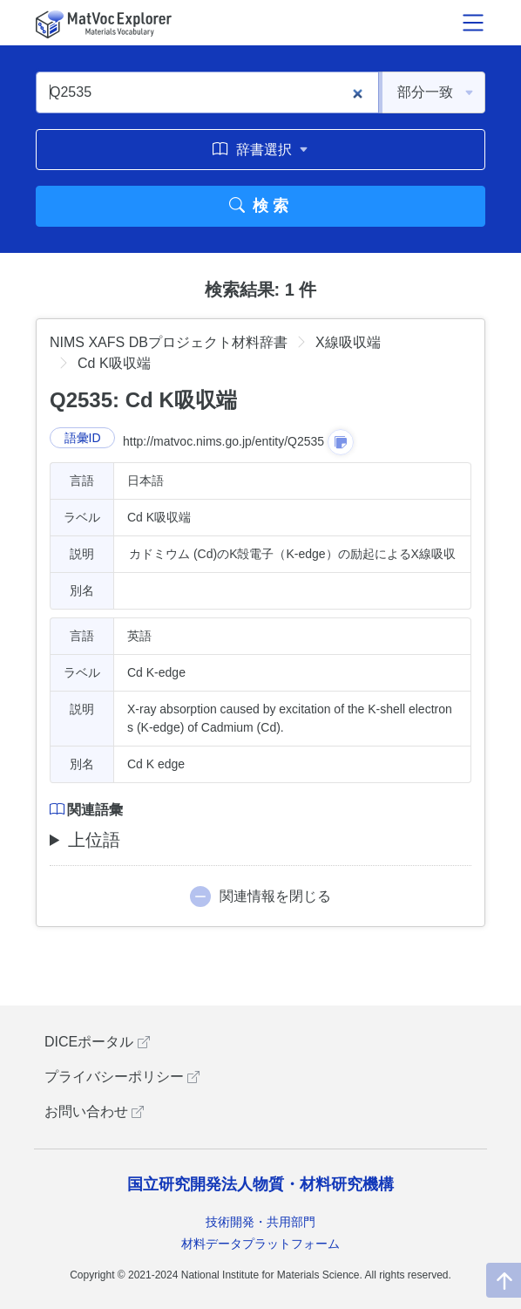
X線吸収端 (348, 342)
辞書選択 (260, 149)
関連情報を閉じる (275, 896)
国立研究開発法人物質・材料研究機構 (260, 1184)
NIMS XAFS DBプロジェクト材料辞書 (169, 342)
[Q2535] (207, 92)
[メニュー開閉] (473, 22)
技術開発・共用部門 (260, 1222)
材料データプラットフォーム (260, 1244)
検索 (261, 206)
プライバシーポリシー (122, 1076)
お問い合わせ (94, 1111)
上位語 (94, 839)
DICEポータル (97, 1041)
